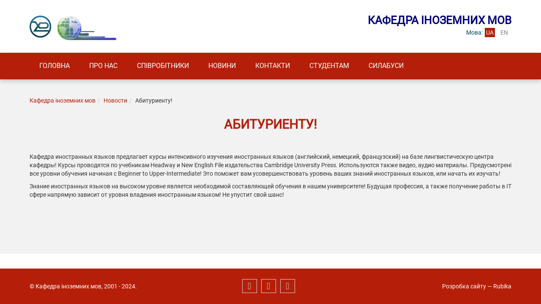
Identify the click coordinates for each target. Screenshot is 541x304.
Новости (115, 100)
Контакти (272, 66)
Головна (54, 66)
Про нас (103, 66)
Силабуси (386, 66)
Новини (222, 66)
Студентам (329, 66)
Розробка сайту (464, 286)
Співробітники (163, 66)
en (504, 32)
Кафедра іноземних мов (63, 100)
